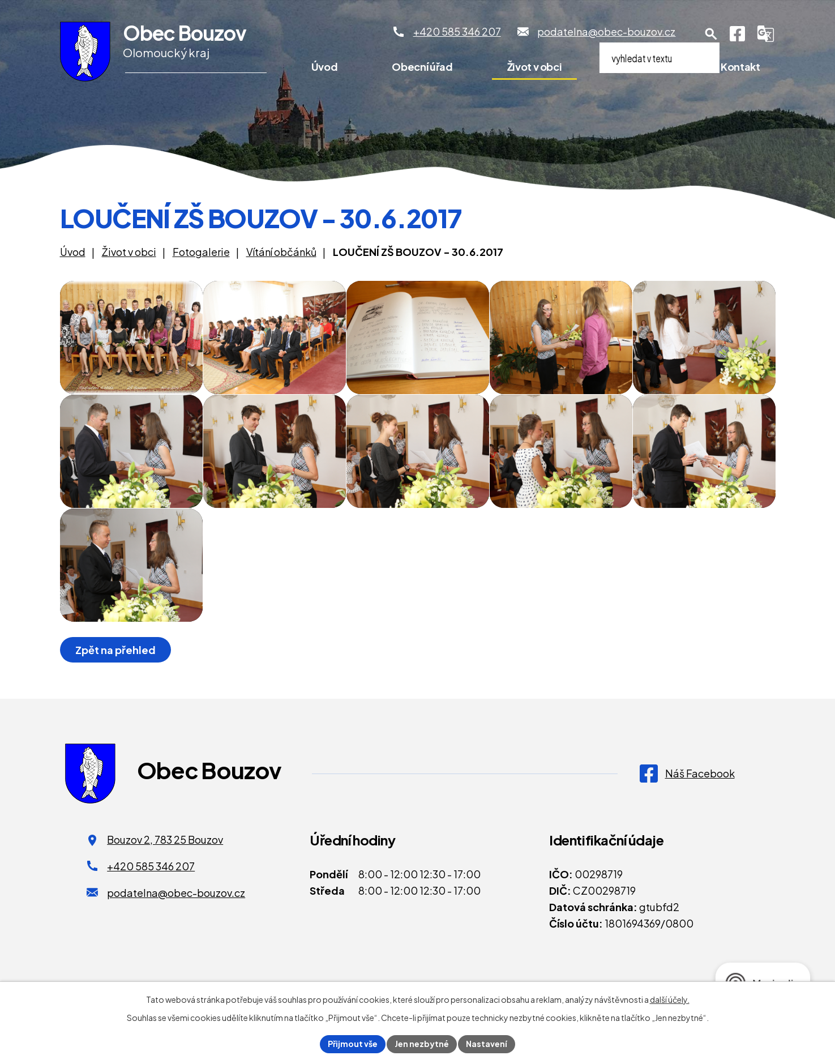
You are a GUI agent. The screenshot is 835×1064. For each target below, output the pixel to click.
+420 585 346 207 (151, 866)
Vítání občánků (281, 251)
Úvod (324, 66)
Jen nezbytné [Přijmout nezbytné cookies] (422, 1044)
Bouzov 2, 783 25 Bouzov (165, 839)
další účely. (670, 999)
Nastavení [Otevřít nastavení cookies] (486, 1044)
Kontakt (740, 66)
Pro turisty (641, 66)
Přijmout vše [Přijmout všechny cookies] (353, 1044)
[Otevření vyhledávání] (711, 33)
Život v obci (534, 66)
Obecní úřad (422, 66)
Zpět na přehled (115, 649)
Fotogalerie (201, 251)
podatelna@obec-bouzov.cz (176, 892)
